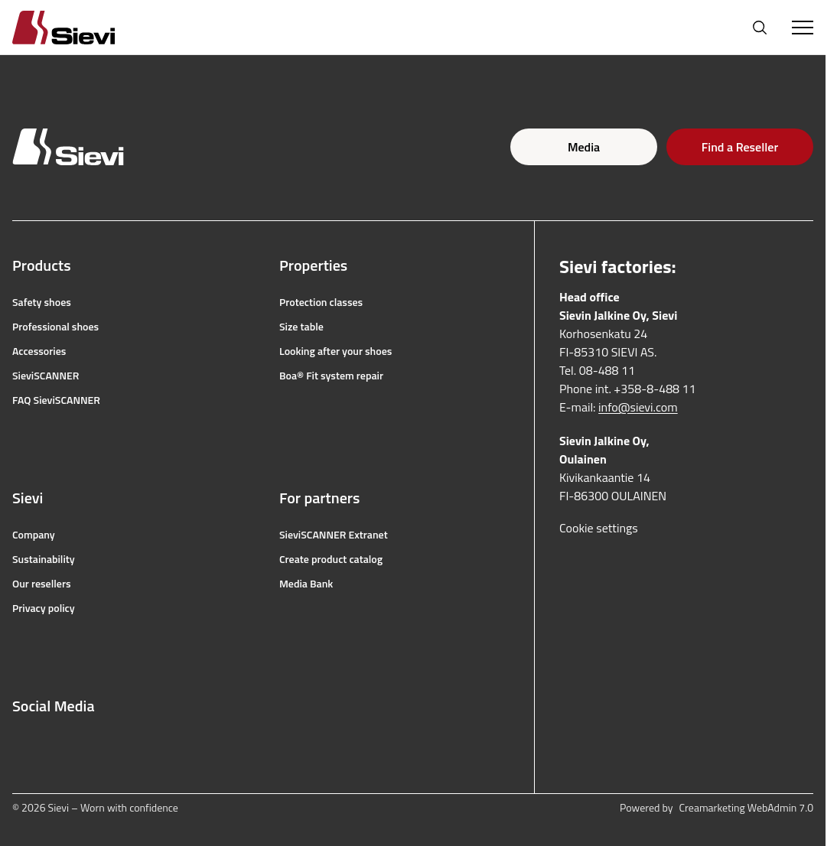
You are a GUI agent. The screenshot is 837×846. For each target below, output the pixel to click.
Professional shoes (55, 326)
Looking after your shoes (335, 351)
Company (33, 534)
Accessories (39, 351)
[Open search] (760, 27)
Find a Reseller (740, 147)
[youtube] (87, 743)
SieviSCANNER (45, 375)
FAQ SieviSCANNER (56, 400)
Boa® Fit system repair (331, 375)
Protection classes (321, 302)
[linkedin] (121, 743)
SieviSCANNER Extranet (333, 534)
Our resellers (41, 583)
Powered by (716, 807)
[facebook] (20, 743)
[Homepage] (81, 27)
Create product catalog (331, 559)
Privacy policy (43, 608)
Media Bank (306, 583)
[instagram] (53, 743)
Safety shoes (41, 302)
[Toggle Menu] (802, 27)
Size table (301, 326)
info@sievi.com (638, 407)
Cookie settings (598, 528)
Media (584, 147)
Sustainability (43, 559)
